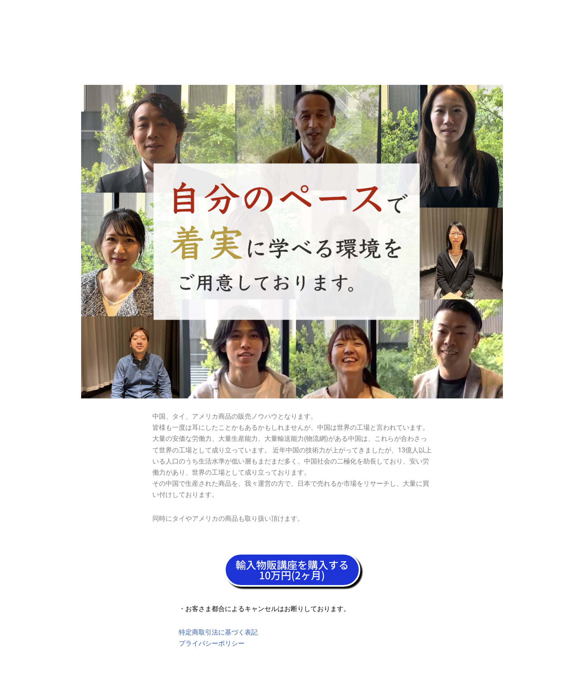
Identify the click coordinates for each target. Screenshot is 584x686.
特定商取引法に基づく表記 (218, 632)
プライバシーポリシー (212, 643)
